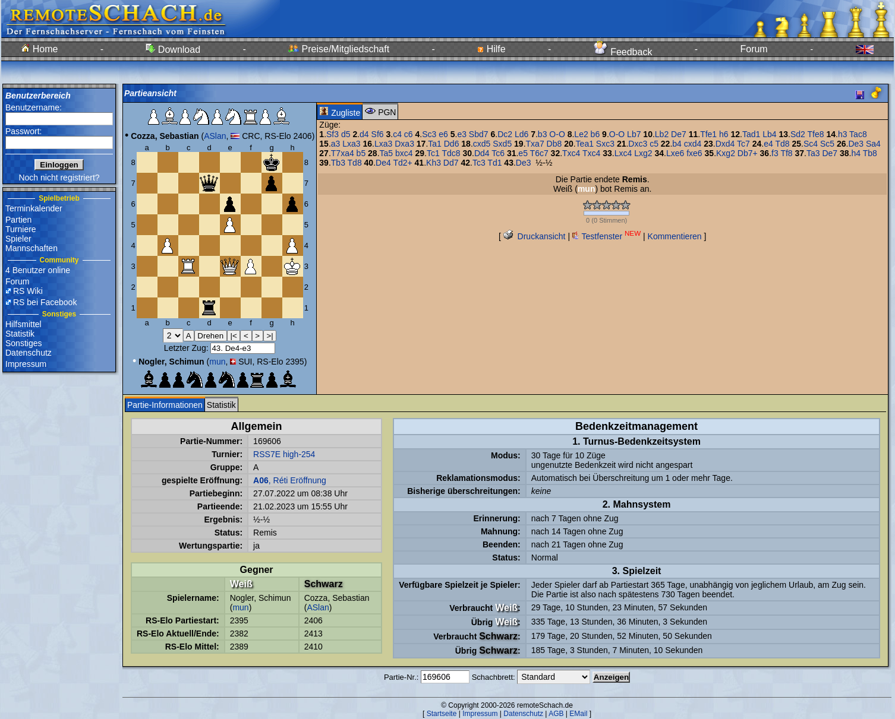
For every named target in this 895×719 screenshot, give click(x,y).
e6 (443, 134)
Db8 (554, 143)
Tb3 (338, 162)
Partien (18, 219)
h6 (724, 134)
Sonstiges (23, 343)
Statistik (19, 333)
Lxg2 (643, 153)
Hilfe (491, 49)
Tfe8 (816, 134)
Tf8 (786, 153)
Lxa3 (351, 143)
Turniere (20, 229)
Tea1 (585, 143)
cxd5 (482, 143)
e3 (462, 134)
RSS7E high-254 (284, 454)
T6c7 (539, 153)
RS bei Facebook (45, 302)
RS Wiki (28, 291)
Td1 (494, 162)
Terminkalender (33, 208)
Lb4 (769, 134)
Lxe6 (675, 153)
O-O (557, 134)
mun (217, 361)
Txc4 (571, 153)
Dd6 (451, 143)
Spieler (18, 238)
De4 (383, 162)
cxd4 (693, 143)
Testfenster (606, 236)
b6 (595, 134)
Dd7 (451, 162)
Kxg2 (725, 153)
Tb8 (870, 153)
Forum (753, 49)
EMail (578, 714)
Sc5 (827, 143)
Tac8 (858, 134)
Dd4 (482, 153)
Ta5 (386, 153)
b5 (361, 153)
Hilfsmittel (23, 324)
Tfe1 (708, 134)
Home (39, 49)
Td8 (782, 143)
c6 (408, 134)
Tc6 (498, 153)
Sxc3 (605, 143)
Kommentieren (675, 236)
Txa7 (535, 143)
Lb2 (662, 134)
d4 (364, 134)
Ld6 (521, 134)
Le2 (581, 134)
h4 (856, 153)
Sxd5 (502, 143)
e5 (523, 153)
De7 (678, 134)
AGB (556, 714)
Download (173, 50)
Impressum (25, 364)
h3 (842, 134)
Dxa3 (404, 143)
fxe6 (694, 153)
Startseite (442, 714)
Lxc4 (623, 153)
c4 (397, 134)
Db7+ (748, 153)
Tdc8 (451, 153)
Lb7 (634, 134)
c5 (654, 143)
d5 (346, 134)
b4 (677, 143)
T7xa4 (342, 153)
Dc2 (504, 134)
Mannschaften (31, 248)
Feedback (623, 52)
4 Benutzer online (37, 270)
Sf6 (377, 134)
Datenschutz (28, 352)
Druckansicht (534, 236)
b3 (542, 134)
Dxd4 (725, 143)
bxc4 (404, 153)
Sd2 (797, 134)
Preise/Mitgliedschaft (338, 49)
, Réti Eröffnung (289, 480)
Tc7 (743, 143)
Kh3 (433, 162)
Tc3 (479, 162)
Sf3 (332, 134)
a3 (336, 143)
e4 (768, 143)
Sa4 (873, 143)
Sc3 (429, 134)
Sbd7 (479, 134)
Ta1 (435, 143)
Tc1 (433, 153)
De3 (856, 143)
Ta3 (813, 153)
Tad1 (751, 134)
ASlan (215, 136)
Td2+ (402, 162)
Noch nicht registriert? (58, 177)
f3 (775, 153)
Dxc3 (637, 143)
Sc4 (810, 143)
